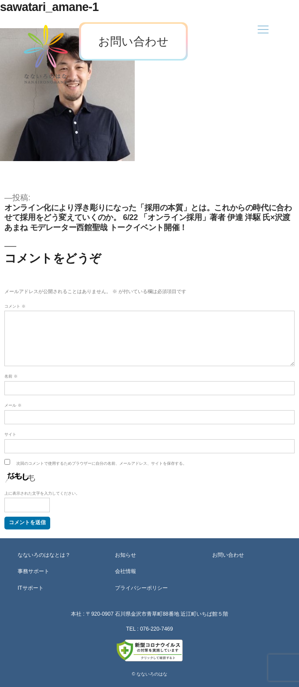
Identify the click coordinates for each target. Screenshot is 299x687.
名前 (11, 376)
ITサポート (31, 588)
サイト (10, 434)
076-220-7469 (156, 629)
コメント (15, 306)
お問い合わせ (133, 41)
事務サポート (33, 571)
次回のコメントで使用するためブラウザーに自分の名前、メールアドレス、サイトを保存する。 (101, 463)
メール (13, 405)
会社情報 (125, 571)
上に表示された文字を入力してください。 (42, 493)
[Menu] (263, 29)
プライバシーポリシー (141, 588)
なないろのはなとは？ (44, 555)
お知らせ (125, 555)
